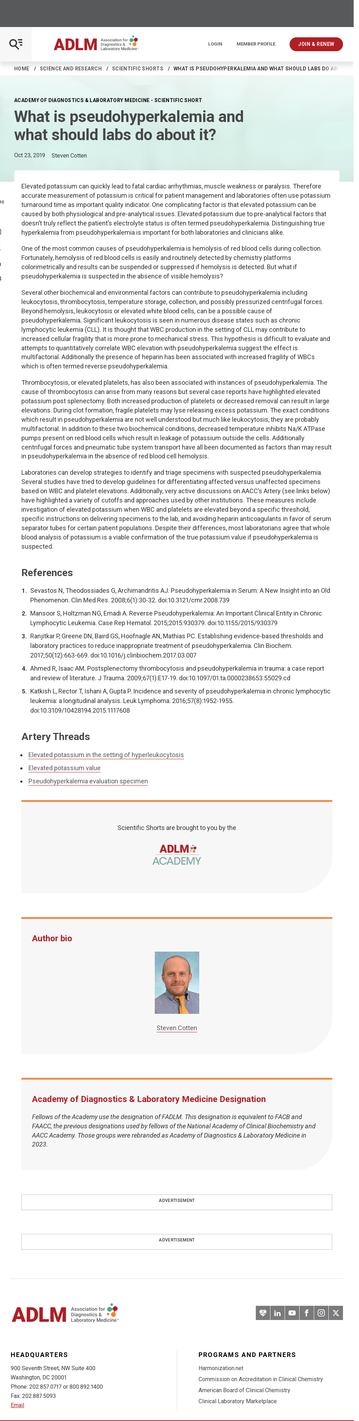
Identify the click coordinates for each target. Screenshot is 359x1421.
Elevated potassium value (64, 768)
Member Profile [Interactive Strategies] (256, 44)
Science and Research (71, 68)
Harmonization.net (221, 1368)
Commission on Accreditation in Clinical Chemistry (261, 1379)
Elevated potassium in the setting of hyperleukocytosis (106, 755)
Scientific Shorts (137, 68)
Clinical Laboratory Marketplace (238, 1401)
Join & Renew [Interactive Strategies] (316, 44)
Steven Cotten (177, 1028)
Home (22, 68)
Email (17, 1405)
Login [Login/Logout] (215, 44)
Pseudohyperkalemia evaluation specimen (88, 781)
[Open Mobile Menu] (16, 44)
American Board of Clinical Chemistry (244, 1390)
